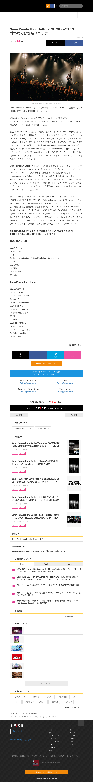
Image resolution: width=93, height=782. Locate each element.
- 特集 (71, 744)
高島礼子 (41, 702)
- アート (51, 744)
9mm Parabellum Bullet (22, 428)
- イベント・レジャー (55, 736)
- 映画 (50, 750)
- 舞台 (50, 733)
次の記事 (76, 415)
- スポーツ (51, 747)
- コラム (71, 741)
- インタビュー (73, 736)
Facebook (17, 731)
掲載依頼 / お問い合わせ (39, 756)
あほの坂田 (62, 697)
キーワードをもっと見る (72, 707)
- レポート (72, 739)
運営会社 (15, 756)
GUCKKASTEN (42, 428)
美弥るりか (28, 702)
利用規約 (61, 756)
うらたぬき (48, 697)
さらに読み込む (53, 684)
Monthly (71, 564)
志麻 (73, 697)
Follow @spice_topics (28, 383)
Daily (22, 564)
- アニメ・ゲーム (53, 741)
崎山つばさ (67, 702)
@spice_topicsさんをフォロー (21, 740)
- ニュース (72, 733)
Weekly (46, 564)
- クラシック (52, 739)
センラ (16, 702)
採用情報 (53, 756)
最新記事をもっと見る (73, 616)
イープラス (14, 713)
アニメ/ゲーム (19, 697)
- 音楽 (50, 730)
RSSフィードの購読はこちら (48, 363)
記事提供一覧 (24, 756)
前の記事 (16, 415)
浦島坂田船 (34, 697)
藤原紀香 (54, 702)
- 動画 (71, 730)
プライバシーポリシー (74, 756)
